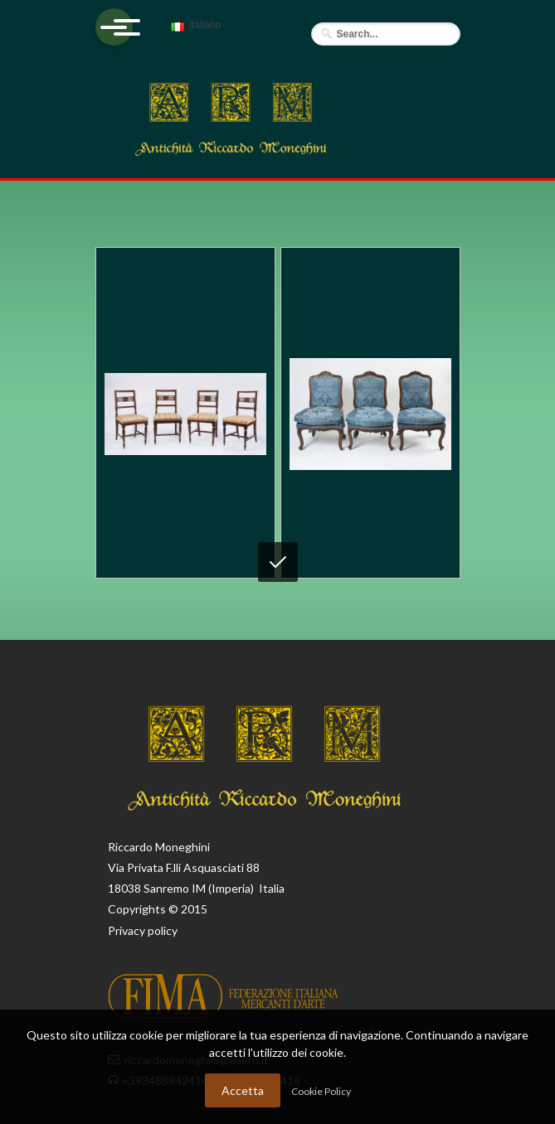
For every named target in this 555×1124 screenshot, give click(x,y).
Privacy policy (143, 930)
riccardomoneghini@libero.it (196, 1060)
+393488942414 (166, 1080)
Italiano (194, 32)
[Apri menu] (114, 27)
